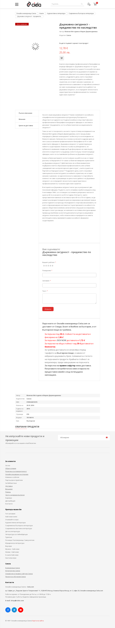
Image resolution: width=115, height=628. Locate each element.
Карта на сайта (38, 621)
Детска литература (12, 531)
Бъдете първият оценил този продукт (73, 43)
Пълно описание (25, 113)
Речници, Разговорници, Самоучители (19, 540)
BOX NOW (61, 340)
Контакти (9, 504)
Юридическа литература (14, 543)
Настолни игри (10, 558)
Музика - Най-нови (12, 549)
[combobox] (67, 4)
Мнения (22, 119)
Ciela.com (30, 587)
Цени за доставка (26, 125)
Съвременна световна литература (18, 528)
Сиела (68, 35)
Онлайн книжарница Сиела (26, 13)
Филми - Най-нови (12, 552)
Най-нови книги (11, 517)
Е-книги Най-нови (11, 555)
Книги (42, 13)
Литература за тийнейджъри (16, 534)
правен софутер (67, 365)
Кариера (8, 498)
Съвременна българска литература (81, 13)
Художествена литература (56, 13)
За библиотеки (11, 483)
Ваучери (8, 546)
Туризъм (8, 537)
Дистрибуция (10, 501)
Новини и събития (12, 477)
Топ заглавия (10, 514)
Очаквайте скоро (12, 519)
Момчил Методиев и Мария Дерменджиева (81, 31)
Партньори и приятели (14, 480)
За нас (7, 465)
